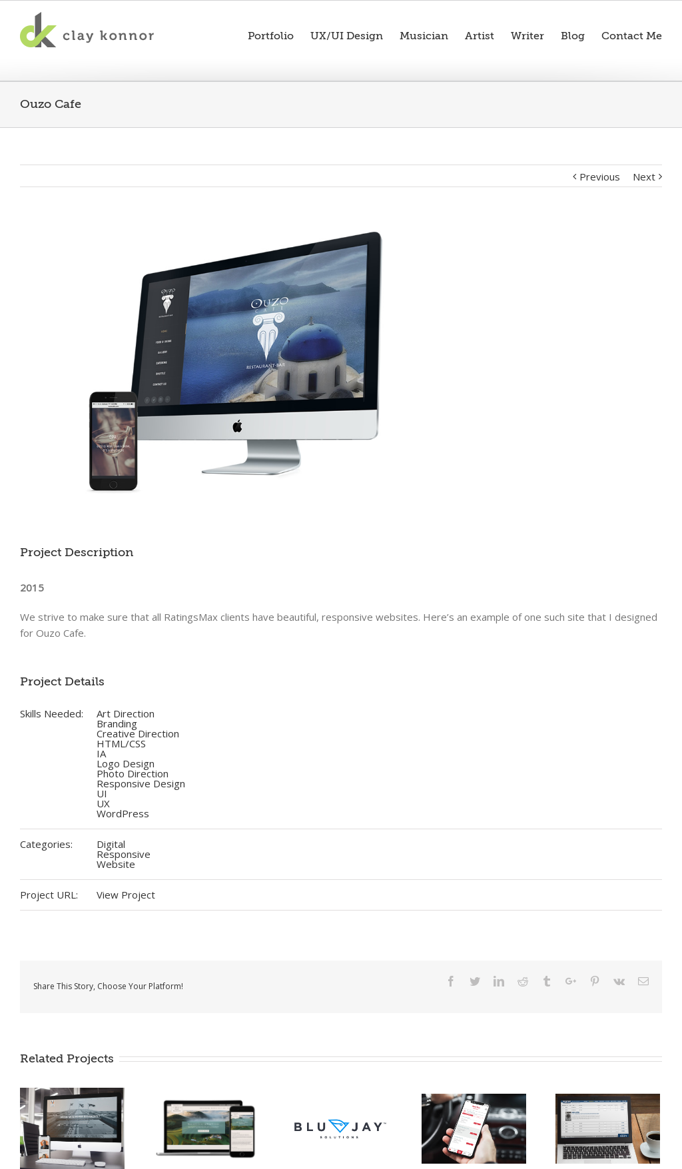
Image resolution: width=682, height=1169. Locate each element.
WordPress (123, 813)
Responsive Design (141, 783)
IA (101, 753)
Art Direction (126, 713)
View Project (126, 894)
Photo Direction (133, 773)
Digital (111, 844)
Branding (117, 723)
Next (644, 176)
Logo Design (126, 763)
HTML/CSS (121, 743)
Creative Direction (138, 733)
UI (102, 793)
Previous (599, 176)
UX (103, 803)
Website (116, 864)
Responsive (124, 854)
